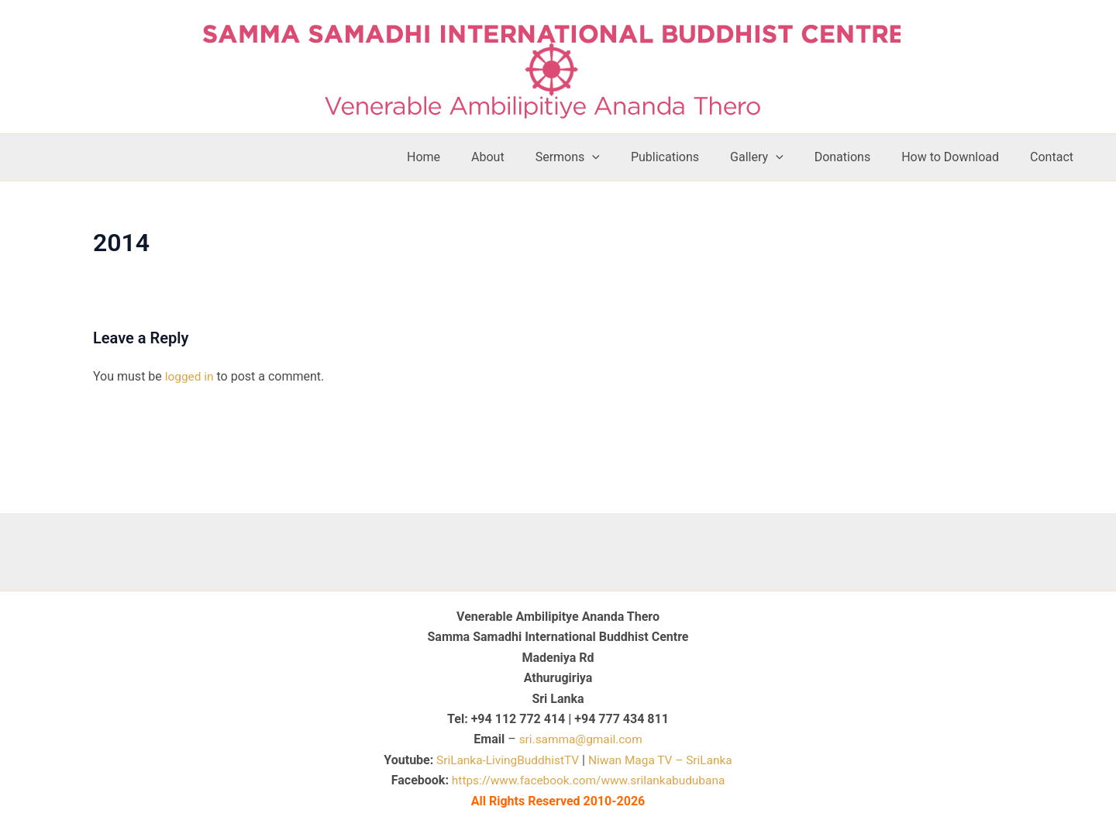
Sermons (602, 157)
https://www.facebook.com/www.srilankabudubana (588, 780)
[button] (626, 157)
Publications (693, 157)
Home (470, 157)
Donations (858, 157)
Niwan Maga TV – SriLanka (663, 760)
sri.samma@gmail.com (581, 739)
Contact (1054, 157)
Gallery (778, 157)
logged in (190, 376)
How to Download (959, 157)
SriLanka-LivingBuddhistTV (503, 760)
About (528, 157)
